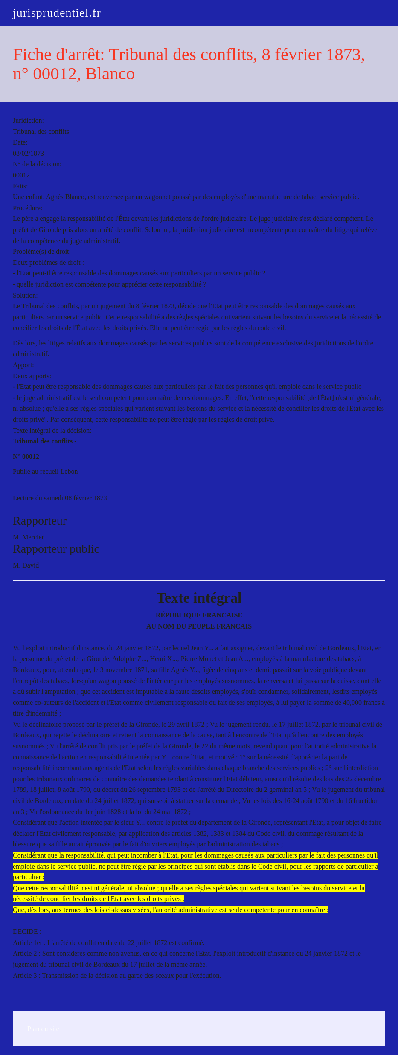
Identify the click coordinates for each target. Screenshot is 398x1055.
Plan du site (43, 1028)
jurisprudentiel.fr (57, 12)
